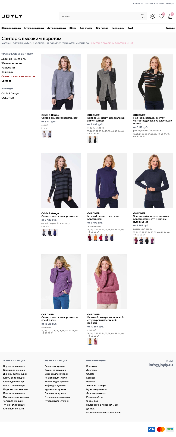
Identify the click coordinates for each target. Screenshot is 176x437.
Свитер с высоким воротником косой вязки (59, 317)
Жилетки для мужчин (56, 377)
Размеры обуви (94, 397)
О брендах (92, 401)
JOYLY (12, 16)
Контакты (91, 366)
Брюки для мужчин (55, 370)
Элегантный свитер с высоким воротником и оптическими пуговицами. (151, 217)
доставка (150, 3)
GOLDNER (7, 97)
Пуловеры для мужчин (57, 397)
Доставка (91, 370)
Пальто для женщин (14, 385)
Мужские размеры (96, 389)
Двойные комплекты (13, 58)
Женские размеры (96, 385)
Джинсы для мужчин (56, 374)
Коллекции (118, 28)
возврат (170, 3)
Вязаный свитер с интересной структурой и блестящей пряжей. (105, 318)
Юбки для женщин (13, 408)
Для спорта (86, 28)
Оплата (90, 374)
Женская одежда (11, 28)
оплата (160, 3)
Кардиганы (8, 67)
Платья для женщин (14, 393)
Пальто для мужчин (55, 393)
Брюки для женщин (14, 370)
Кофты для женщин (13, 377)
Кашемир (7, 72)
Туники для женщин (14, 404)
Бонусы (90, 377)
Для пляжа (102, 28)
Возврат (90, 381)
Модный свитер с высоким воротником (103, 216)
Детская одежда (56, 28)
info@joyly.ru (161, 365)
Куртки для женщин (14, 381)
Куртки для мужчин (55, 389)
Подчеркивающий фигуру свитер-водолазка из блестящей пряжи (152, 119)
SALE (130, 28)
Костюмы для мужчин (56, 381)
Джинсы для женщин (15, 374)
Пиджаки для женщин (15, 389)
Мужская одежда (34, 28)
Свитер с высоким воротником (59, 116)
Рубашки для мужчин (56, 401)
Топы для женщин (13, 401)
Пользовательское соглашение (103, 412)
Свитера (6, 80)
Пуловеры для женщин (16, 397)
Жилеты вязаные (11, 63)
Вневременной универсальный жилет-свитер (106, 118)
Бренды (170, 28)
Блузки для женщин (14, 366)
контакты (138, 3)
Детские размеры (95, 393)
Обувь (72, 28)
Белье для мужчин (55, 366)
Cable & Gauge (9, 93)
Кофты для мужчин (55, 385)
